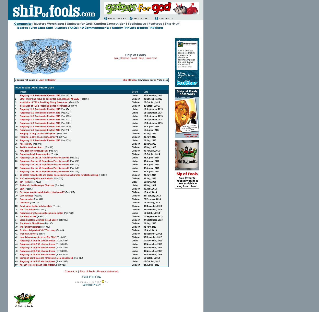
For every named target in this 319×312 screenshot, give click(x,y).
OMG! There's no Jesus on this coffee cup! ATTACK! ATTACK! (50, 99)
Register (51, 80)
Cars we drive (26, 199)
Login (41, 80)
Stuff (22, 189)
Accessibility (26, 144)
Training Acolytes (28, 234)
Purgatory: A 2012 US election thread (37, 241)
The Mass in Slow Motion (32, 223)
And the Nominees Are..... (32, 147)
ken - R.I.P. (25, 182)
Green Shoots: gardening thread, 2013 (38, 220)
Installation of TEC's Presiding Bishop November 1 (44, 102)
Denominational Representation (35, 154)
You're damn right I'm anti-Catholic (36, 178)
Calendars (24, 203)
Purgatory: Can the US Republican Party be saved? (44, 158)
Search (134, 58)
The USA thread (27, 209)
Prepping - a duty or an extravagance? (38, 133)
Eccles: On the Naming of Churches (37, 185)
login (116, 58)
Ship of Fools (129, 80)
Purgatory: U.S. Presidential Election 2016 (40, 95)
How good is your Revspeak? (34, 151)
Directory (125, 58)
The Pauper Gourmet (30, 227)
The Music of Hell (28, 216)
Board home (151, 58)
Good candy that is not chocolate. (36, 206)
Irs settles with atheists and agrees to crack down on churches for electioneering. (59, 175)
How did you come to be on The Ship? (38, 237)
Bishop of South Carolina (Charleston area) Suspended (46, 258)
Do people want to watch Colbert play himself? (42, 192)
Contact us (71, 271)
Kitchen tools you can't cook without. (38, 265)
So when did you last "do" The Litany (38, 230)
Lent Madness (26, 196)
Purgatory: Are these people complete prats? (41, 213)
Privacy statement (107, 271)
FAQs (141, 58)
